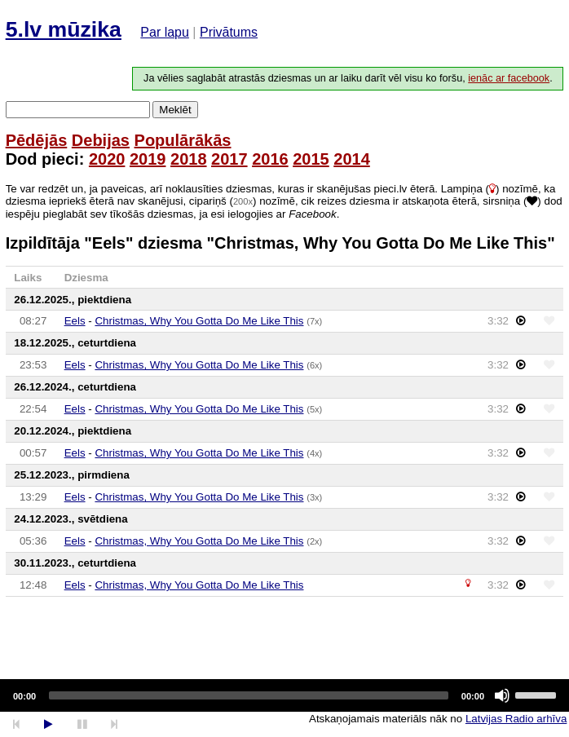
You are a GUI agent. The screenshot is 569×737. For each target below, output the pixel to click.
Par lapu (164, 32)
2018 (188, 159)
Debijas (101, 140)
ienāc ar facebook (508, 78)
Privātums (229, 32)
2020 (107, 159)
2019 (148, 159)
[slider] (248, 695)
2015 (311, 159)
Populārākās (183, 140)
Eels (75, 321)
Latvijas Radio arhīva (516, 719)
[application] (284, 695)
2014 (351, 159)
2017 (229, 159)
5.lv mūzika (63, 29)
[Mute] (502, 695)
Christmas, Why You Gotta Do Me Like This (199, 321)
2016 (270, 159)
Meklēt (175, 110)
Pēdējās (37, 140)
